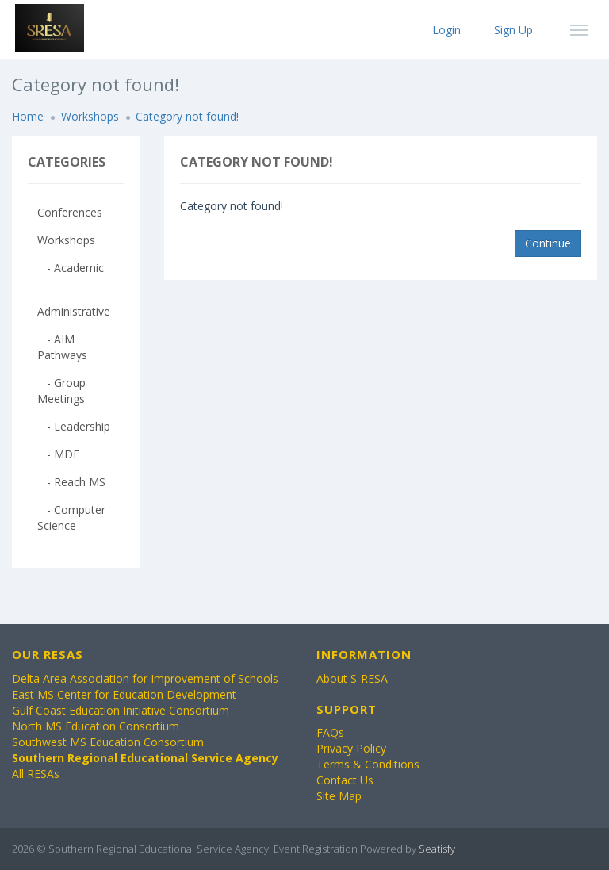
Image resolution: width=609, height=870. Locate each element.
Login (446, 29)
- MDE (58, 454)
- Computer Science (71, 517)
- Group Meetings (61, 390)
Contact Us (344, 780)
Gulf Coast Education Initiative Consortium (120, 710)
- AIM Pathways (62, 347)
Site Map (339, 795)
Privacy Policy (351, 748)
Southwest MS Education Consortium (108, 741)
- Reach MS (71, 481)
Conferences (69, 212)
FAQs (330, 732)
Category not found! (187, 116)
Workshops (90, 116)
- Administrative (73, 303)
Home (28, 116)
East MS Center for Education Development (124, 694)
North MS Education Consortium (95, 726)
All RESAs (35, 773)
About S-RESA (352, 678)
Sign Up (513, 29)
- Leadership (73, 426)
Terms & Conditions (367, 764)
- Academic (70, 267)
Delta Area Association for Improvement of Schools (145, 678)
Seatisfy (437, 848)
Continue (548, 243)
